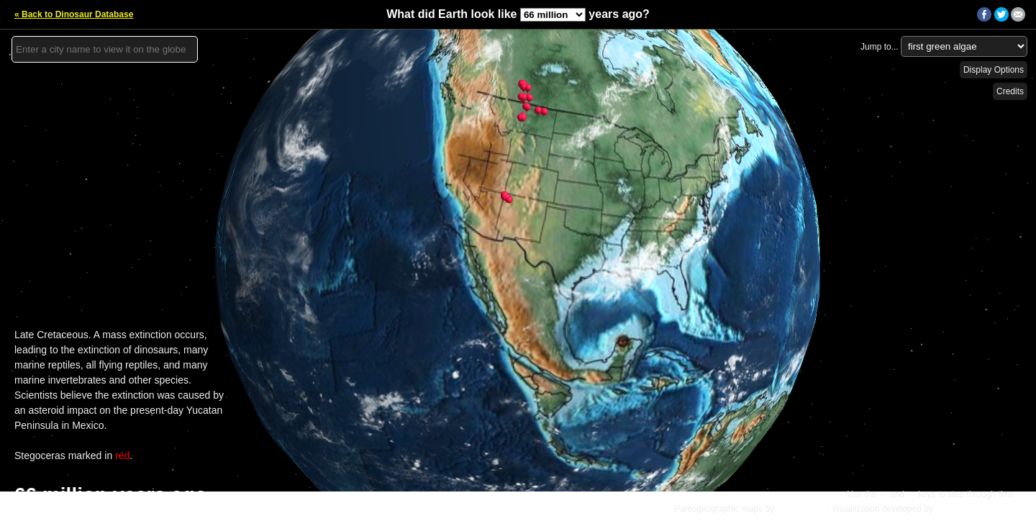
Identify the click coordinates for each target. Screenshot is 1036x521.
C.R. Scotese (802, 509)
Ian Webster (958, 509)
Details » (1008, 509)
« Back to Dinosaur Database (73, 14)
